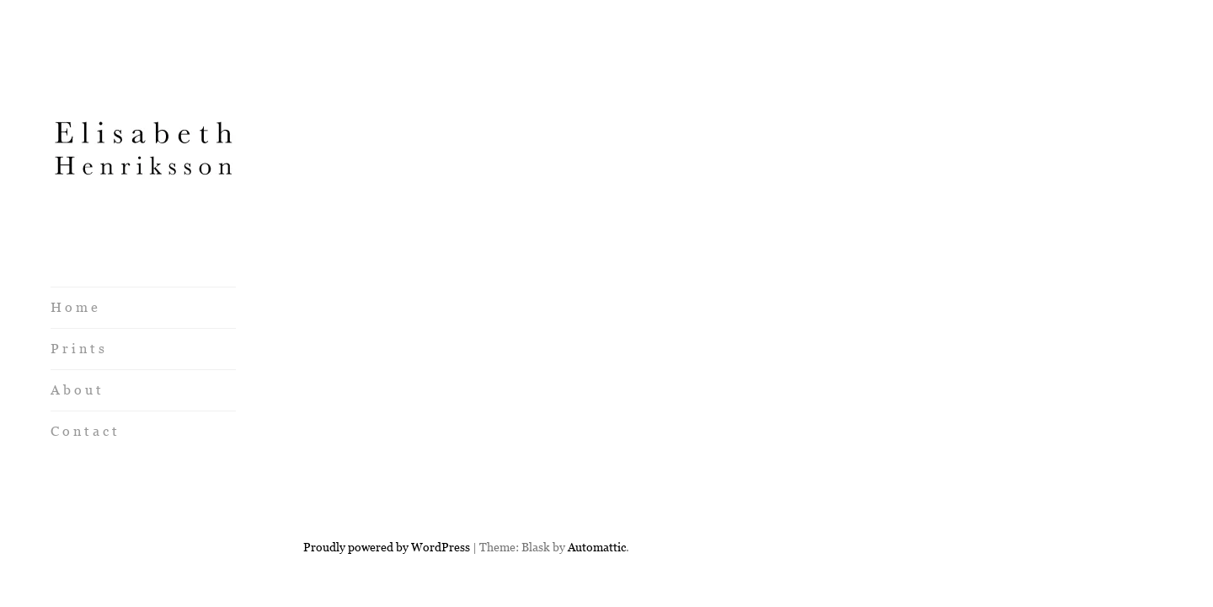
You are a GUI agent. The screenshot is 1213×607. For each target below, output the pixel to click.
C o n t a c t (84, 431)
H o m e (74, 307)
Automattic (597, 486)
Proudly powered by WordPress (386, 486)
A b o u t (76, 390)
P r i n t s (77, 349)
